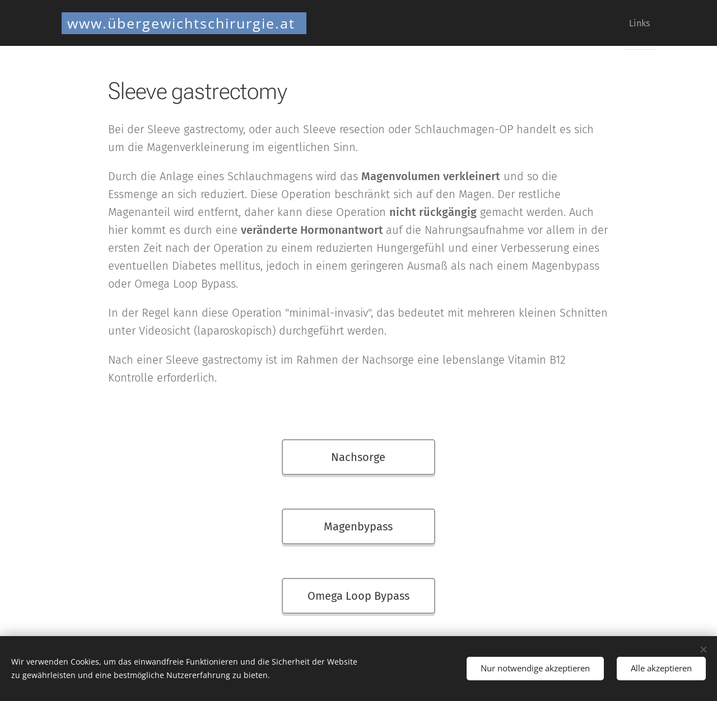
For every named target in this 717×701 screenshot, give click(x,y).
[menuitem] (634, 23)
